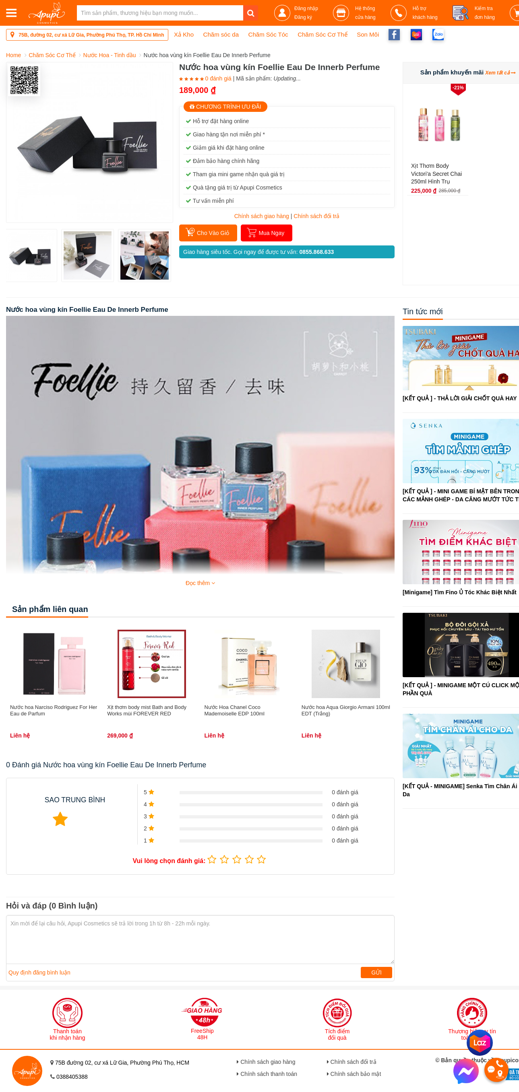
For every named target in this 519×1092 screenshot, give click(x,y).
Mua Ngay (271, 233)
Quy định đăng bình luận (39, 972)
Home (13, 55)
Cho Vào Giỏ (213, 233)
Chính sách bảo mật (354, 1074)
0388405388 (72, 1076)
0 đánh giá (218, 78)
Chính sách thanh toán (267, 1074)
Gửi (376, 972)
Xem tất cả (500, 73)
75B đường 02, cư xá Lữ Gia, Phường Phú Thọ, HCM (122, 1062)
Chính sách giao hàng (261, 216)
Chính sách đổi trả (351, 1062)
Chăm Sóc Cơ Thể (52, 55)
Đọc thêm (200, 583)
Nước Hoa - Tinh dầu (109, 55)
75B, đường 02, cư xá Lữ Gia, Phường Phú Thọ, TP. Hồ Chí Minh (87, 34)
